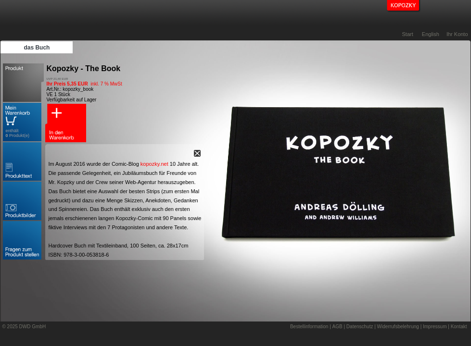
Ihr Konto (457, 34)
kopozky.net (154, 164)
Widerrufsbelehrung (398, 326)
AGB (337, 326)
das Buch (37, 47)
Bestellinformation (309, 326)
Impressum (434, 326)
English (430, 34)
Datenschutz (359, 326)
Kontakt (459, 326)
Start (407, 34)
